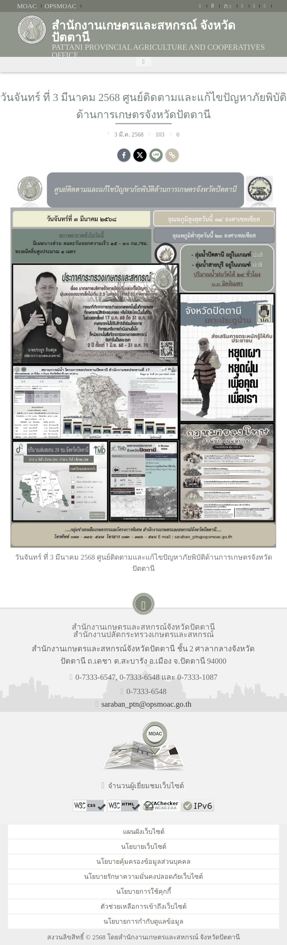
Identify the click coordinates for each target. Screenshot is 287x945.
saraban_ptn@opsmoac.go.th (146, 704)
